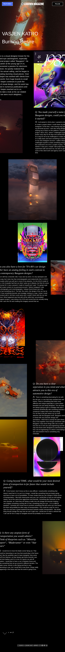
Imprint (36, 645)
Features (7, 4)
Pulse (57, 4)
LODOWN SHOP (29, 645)
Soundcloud (46, 645)
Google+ (13, 632)
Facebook (8, 632)
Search (20, 645)
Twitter (11, 632)
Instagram (42, 645)
